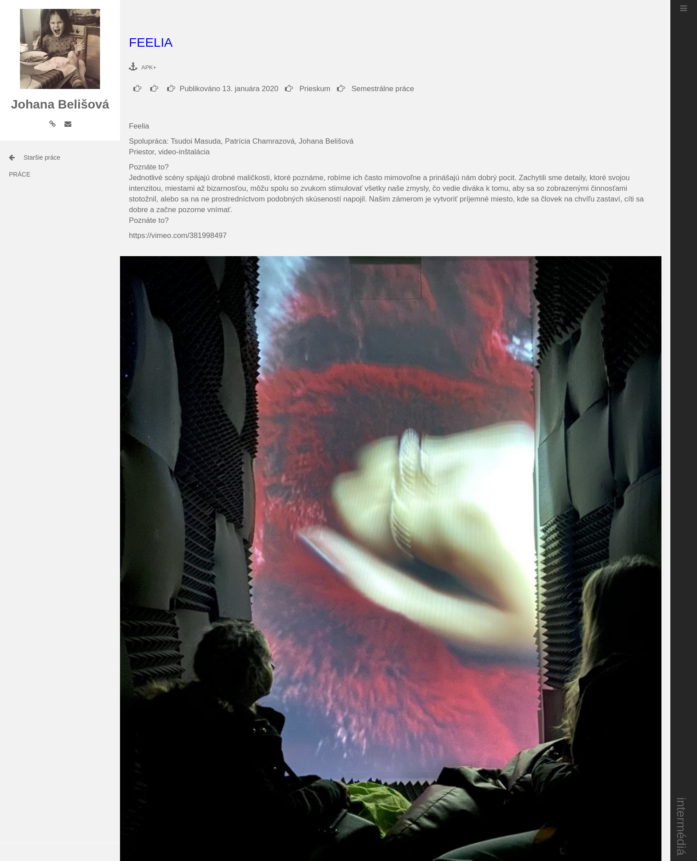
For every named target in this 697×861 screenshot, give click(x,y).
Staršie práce (42, 157)
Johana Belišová (60, 104)
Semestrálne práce (375, 88)
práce (19, 174)
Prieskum (308, 88)
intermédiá (682, 826)
